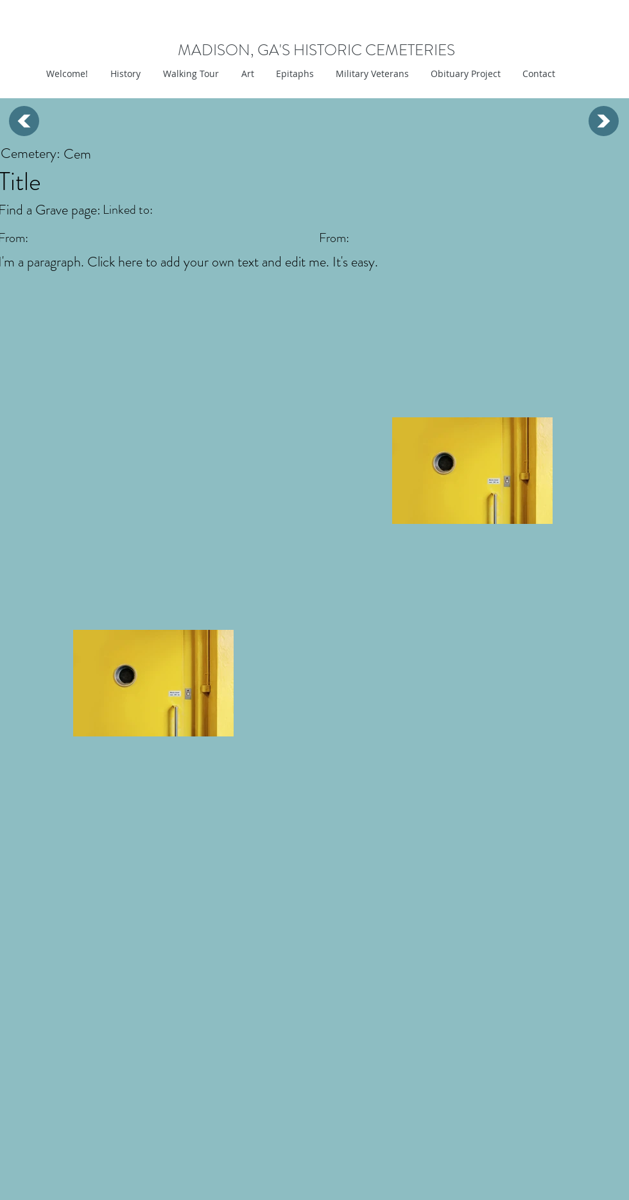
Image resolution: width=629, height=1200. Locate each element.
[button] (246, 73)
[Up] (24, 121)
